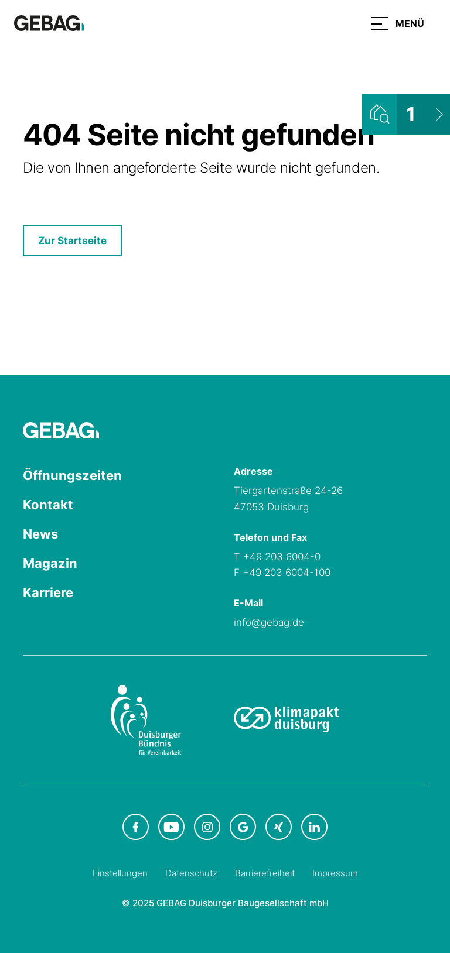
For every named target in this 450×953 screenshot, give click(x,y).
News (40, 533)
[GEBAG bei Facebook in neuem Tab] (136, 827)
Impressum (335, 873)
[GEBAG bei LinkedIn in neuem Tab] (314, 827)
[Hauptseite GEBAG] (49, 22)
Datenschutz (191, 873)
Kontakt (48, 504)
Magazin (50, 563)
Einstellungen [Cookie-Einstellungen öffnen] (120, 873)
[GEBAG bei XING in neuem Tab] (279, 827)
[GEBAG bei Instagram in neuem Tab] (207, 827)
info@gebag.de (269, 622)
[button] (398, 23)
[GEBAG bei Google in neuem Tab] (243, 827)
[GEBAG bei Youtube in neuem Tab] (171, 827)
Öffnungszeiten (72, 475)
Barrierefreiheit (265, 873)
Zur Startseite (72, 240)
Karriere (48, 592)
